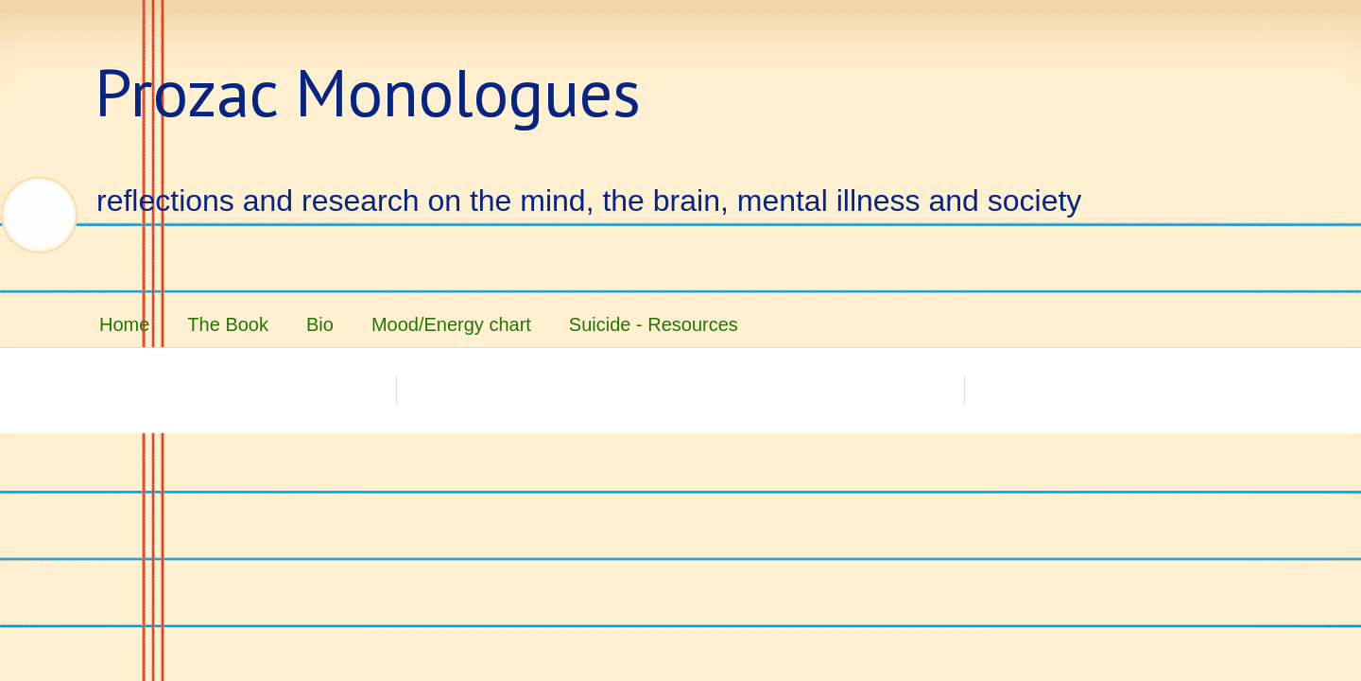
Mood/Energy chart (451, 324)
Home (124, 324)
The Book (227, 324)
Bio (320, 324)
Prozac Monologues (368, 91)
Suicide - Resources (653, 324)
